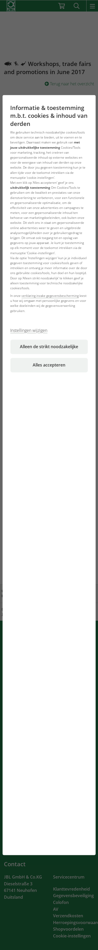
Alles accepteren (49, 365)
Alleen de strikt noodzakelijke (49, 346)
